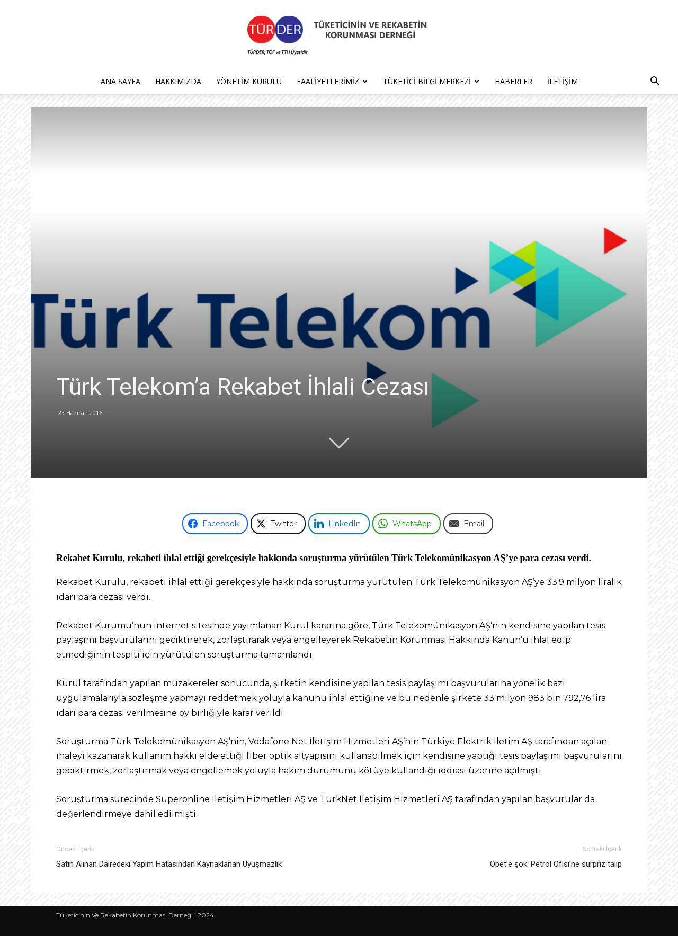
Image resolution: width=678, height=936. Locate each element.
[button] (654, 82)
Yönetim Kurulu (249, 81)
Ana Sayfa (120, 81)
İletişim (562, 81)
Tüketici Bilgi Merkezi (431, 81)
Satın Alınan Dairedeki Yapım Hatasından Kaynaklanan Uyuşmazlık (169, 864)
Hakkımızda (178, 81)
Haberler (513, 81)
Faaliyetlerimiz (332, 81)
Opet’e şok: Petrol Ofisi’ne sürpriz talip (556, 864)
